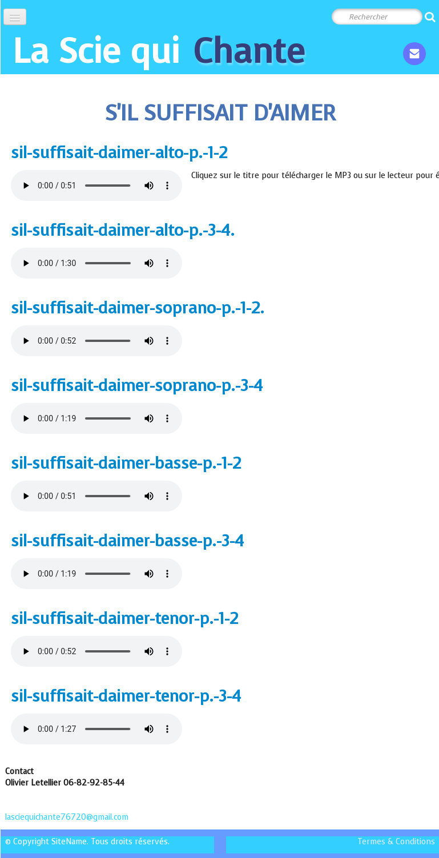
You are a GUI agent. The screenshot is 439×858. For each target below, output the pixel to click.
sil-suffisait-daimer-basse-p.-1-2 (126, 463)
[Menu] (14, 17)
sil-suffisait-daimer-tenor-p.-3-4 (126, 696)
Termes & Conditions (396, 841)
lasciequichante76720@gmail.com (68, 817)
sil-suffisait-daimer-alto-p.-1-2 (119, 152)
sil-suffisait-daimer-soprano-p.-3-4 (137, 385)
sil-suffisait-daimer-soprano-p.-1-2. (137, 308)
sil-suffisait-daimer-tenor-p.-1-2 (124, 618)
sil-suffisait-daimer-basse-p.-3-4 (127, 540)
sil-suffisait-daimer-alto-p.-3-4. (123, 230)
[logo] (158, 51)
